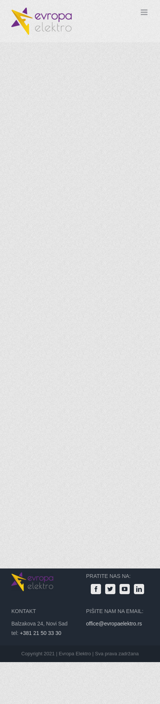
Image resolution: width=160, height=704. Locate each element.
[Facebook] (96, 589)
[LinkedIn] (139, 589)
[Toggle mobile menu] (145, 12)
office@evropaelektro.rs (114, 624)
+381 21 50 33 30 (40, 633)
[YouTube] (125, 589)
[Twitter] (110, 589)
